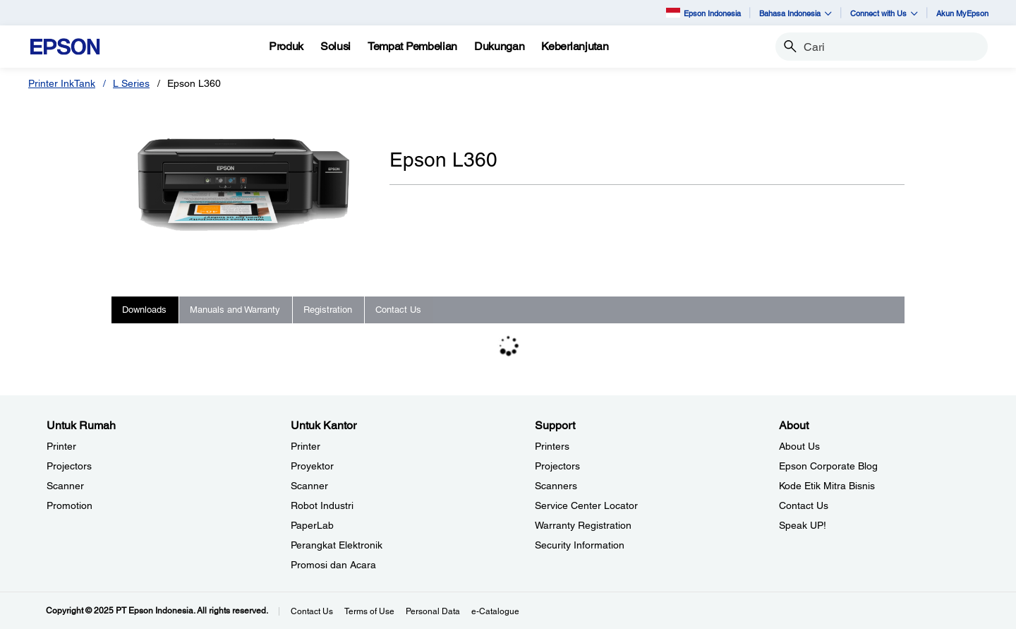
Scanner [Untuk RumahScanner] (65, 485)
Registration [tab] (327, 309)
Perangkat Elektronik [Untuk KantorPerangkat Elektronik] (336, 545)
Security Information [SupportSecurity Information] (579, 545)
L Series (131, 83)
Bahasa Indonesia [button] (795, 13)
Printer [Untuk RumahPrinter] (61, 446)
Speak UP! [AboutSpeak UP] (802, 525)
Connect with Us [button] (884, 13)
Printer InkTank (61, 83)
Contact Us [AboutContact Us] (803, 505)
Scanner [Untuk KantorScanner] (309, 485)
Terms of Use (369, 611)
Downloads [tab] (144, 309)
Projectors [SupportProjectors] (557, 466)
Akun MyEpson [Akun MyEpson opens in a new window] (962, 13)
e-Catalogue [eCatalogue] (495, 611)
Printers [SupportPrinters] (552, 446)
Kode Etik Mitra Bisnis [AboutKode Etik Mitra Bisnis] (827, 485)
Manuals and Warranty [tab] (235, 309)
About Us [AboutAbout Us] (799, 446)
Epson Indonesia (703, 12)
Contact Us (312, 611)
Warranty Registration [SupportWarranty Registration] (583, 525)
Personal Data (433, 611)
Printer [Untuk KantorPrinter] (305, 446)
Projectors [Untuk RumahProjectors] (69, 466)
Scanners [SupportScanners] (556, 485)
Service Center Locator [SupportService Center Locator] (586, 505)
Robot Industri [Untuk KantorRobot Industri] (322, 505)
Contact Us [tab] (398, 309)
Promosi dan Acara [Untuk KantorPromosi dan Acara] (333, 564)
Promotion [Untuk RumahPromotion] (69, 505)
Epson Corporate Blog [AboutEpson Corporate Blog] (828, 466)
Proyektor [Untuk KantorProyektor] (312, 466)
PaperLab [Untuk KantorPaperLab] (312, 525)
